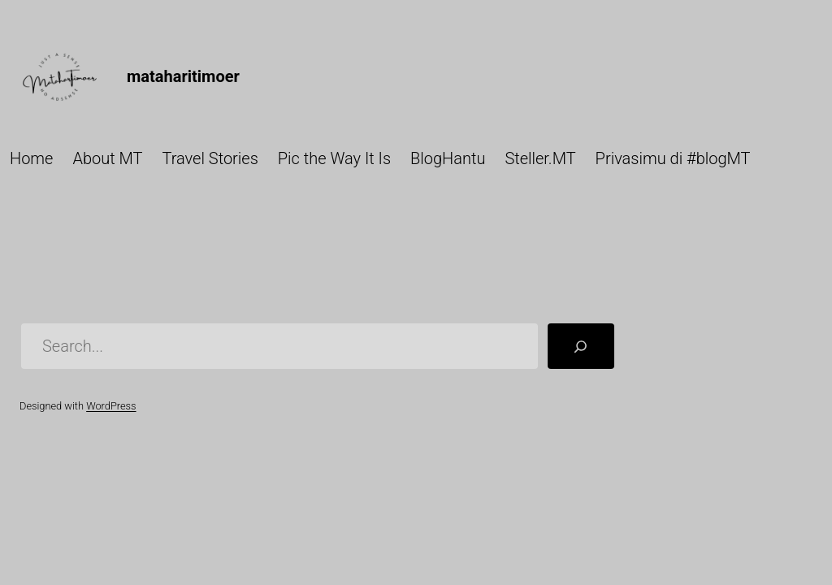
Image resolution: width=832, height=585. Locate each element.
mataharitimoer (183, 76)
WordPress (111, 406)
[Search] (581, 346)
